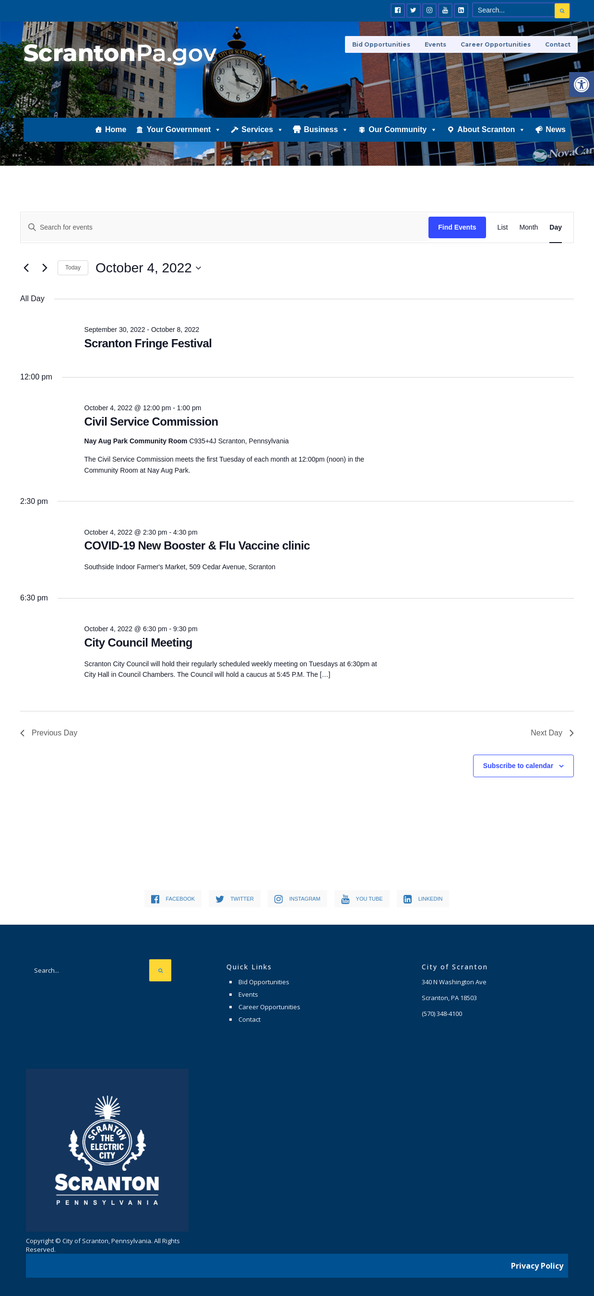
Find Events (457, 227)
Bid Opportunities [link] (381, 44)
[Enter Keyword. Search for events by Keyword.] (224, 227)
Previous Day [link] (48, 733)
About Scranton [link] (491, 133)
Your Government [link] (183, 133)
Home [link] (115, 133)
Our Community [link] (402, 133)
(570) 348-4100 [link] (442, 1013)
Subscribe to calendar (518, 766)
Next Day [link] (552, 733)
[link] (581, 84)
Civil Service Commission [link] (151, 421)
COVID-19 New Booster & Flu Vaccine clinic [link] (197, 545)
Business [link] (326, 133)
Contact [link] (557, 44)
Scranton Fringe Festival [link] (148, 343)
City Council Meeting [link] (138, 642)
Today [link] (73, 267)
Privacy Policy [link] (537, 1264)
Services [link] (262, 133)
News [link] (556, 133)
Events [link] (435, 44)
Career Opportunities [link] (496, 44)
